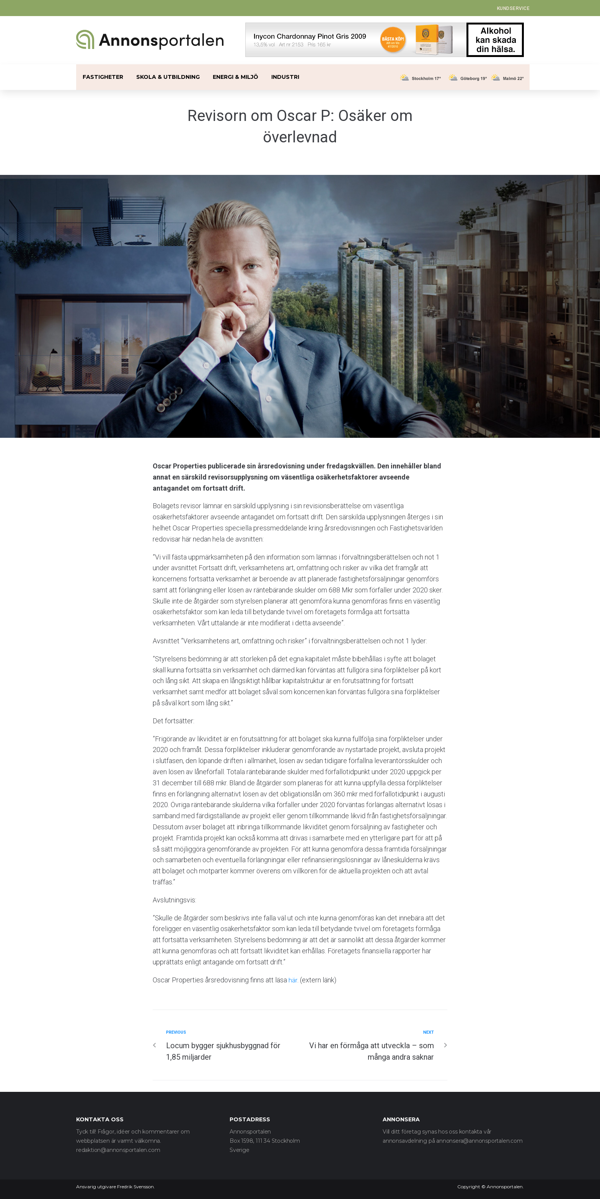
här (293, 980)
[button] (513, 8)
